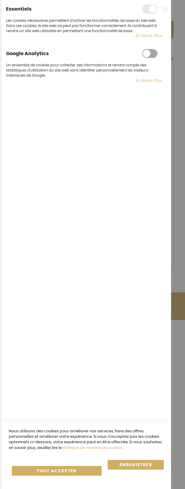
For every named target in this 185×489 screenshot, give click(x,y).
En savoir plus (149, 36)
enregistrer (135, 465)
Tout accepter (57, 471)
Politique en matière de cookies (93, 448)
